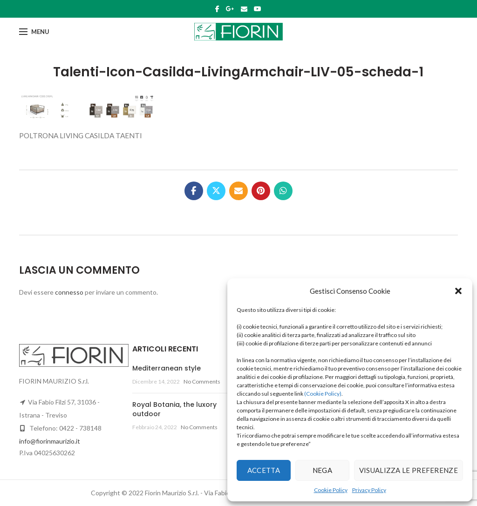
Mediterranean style (166, 368)
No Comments (202, 381)
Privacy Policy (369, 489)
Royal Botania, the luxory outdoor (174, 409)
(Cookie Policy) (322, 393)
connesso (69, 292)
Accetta (263, 470)
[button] (458, 291)
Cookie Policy (331, 489)
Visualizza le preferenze (408, 470)
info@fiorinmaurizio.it (49, 441)
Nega (322, 470)
